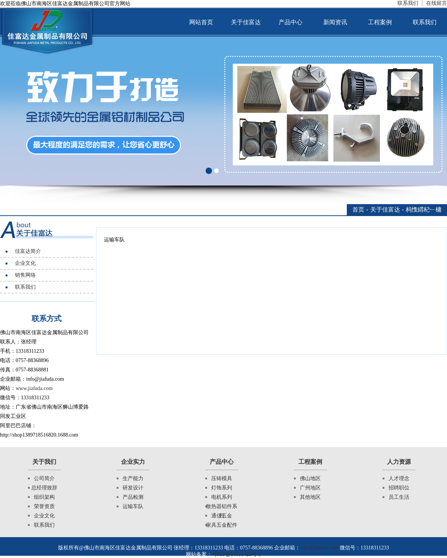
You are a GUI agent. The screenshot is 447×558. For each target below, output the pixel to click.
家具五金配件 (221, 525)
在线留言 (436, 3)
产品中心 (290, 22)
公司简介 (44, 478)
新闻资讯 (335, 22)
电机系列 (221, 497)
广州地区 (310, 488)
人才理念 (399, 478)
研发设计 (133, 488)
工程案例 (380, 22)
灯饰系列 (221, 488)
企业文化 (25, 263)
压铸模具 (221, 478)
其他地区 (310, 497)
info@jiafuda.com (319, 548)
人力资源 (399, 462)
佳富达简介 (28, 251)
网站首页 (201, 22)
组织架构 (44, 497)
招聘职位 (399, 488)
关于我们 (44, 462)
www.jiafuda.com (34, 388)
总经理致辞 (44, 488)
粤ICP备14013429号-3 (236, 554)
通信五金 (221, 516)
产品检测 (133, 497)
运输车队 (133, 506)
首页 (358, 209)
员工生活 (399, 497)
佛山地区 (310, 478)
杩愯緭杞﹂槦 (423, 209)
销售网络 (25, 275)
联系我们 (407, 3)
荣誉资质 (44, 506)
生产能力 (133, 478)
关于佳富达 (246, 22)
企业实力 (133, 462)
